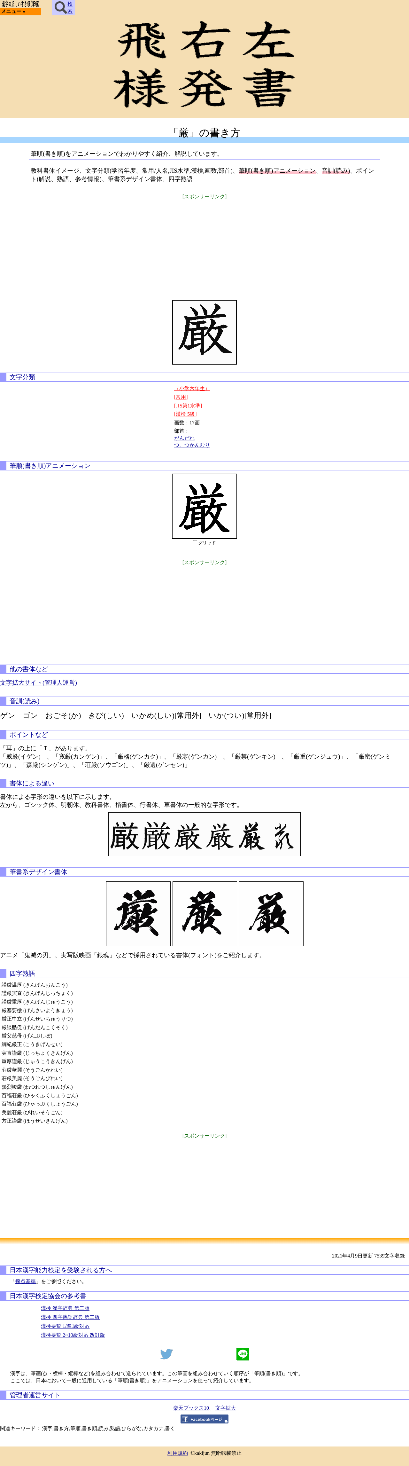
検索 (64, 7)
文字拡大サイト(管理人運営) (38, 682)
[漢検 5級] (185, 414)
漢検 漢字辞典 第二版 (65, 1308)
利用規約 (177, 1453)
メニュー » (13, 11)
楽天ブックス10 (191, 1408)
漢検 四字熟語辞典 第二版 (70, 1317)
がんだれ (184, 438)
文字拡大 (225, 1408)
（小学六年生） (192, 388)
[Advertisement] (204, 245)
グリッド (207, 542)
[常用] (181, 397)
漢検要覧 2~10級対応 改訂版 (73, 1335)
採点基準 (25, 1281)
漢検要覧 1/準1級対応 (65, 1326)
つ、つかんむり (192, 445)
